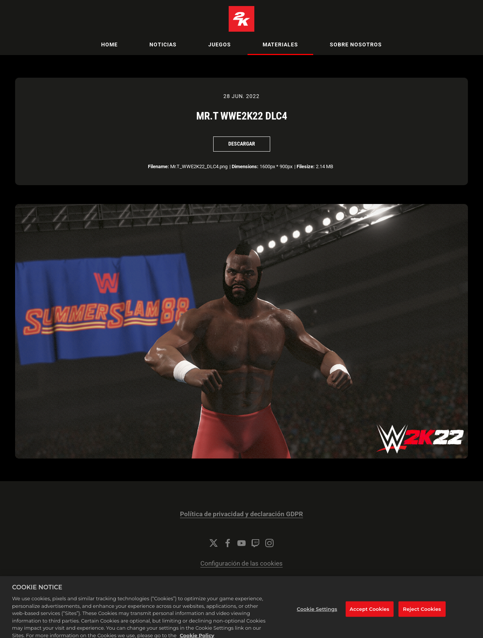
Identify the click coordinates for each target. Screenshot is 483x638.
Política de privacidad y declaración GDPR (241, 514)
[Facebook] (227, 543)
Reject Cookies (422, 613)
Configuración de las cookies (241, 563)
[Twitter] (213, 543)
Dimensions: (245, 166)
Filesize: (306, 166)
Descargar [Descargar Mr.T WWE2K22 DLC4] (241, 144)
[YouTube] (241, 543)
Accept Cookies (369, 613)
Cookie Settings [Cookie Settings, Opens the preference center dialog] (317, 613)
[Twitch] (255, 543)
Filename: (158, 166)
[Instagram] (269, 543)
